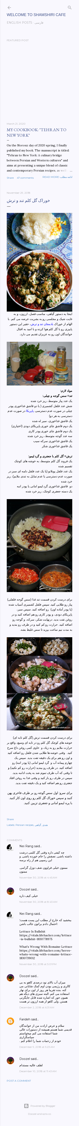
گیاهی (38, 824)
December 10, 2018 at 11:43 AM (37, 1071)
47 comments (25, 177)
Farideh (24, 1019)
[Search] (69, 7)
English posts (19, 23)
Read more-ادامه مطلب (57, 176)
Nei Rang (26, 846)
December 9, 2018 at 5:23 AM (37, 1046)
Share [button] (10, 177)
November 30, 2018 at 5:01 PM (37, 964)
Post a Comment (19, 1080)
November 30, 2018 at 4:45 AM (38, 877)
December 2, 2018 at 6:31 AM (36, 1007)
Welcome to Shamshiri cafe (36, 15)
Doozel (24, 889)
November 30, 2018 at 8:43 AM (38, 901)
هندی (45, 824)
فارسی (39, 23)
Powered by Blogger (39, 1105)
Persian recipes (24, 824)
